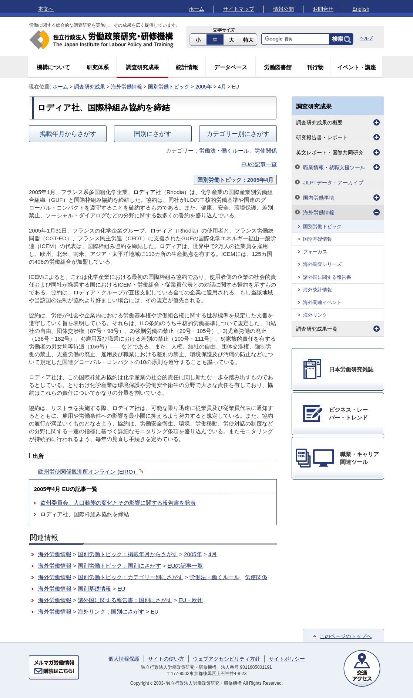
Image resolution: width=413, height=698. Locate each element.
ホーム (196, 9)
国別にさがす (153, 133)
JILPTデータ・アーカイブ (333, 183)
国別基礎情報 (94, 588)
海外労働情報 (126, 87)
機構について (53, 67)
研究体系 (98, 67)
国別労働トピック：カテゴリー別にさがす (130, 577)
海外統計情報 (317, 290)
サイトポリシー (287, 659)
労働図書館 (278, 67)
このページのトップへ (346, 636)
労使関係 (266, 150)
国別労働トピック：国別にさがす (119, 565)
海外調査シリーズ (322, 264)
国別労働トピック (168, 87)
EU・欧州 (190, 600)
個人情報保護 (124, 659)
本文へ (46, 9)
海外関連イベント (322, 302)
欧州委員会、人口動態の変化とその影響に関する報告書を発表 (118, 503)
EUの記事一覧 (259, 164)
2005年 (203, 87)
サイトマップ (238, 9)
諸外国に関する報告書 (327, 277)
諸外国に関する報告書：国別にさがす (125, 600)
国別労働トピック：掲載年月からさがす (128, 554)
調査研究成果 (142, 67)
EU (121, 588)
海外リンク (315, 315)
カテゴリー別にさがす (237, 133)
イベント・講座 (356, 67)
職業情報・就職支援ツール (334, 167)
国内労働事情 (318, 198)
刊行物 (315, 67)
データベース (230, 67)
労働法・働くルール (224, 150)
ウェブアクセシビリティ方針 (226, 659)
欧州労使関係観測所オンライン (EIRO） (90, 471)
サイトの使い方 (166, 659)
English (360, 9)
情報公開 (283, 9)
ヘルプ (366, 38)
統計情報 (187, 67)
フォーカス (315, 251)
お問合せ (323, 9)
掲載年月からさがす (68, 133)
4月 (222, 87)
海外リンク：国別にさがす (111, 611)
